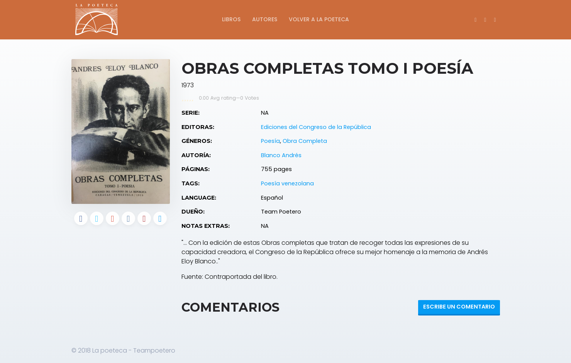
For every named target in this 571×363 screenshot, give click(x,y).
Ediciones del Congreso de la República (316, 127)
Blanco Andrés (281, 155)
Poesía (270, 141)
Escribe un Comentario (459, 306)
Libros (231, 19)
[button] (495, 19)
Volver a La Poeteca (319, 19)
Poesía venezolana (287, 183)
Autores (264, 19)
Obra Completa (305, 141)
